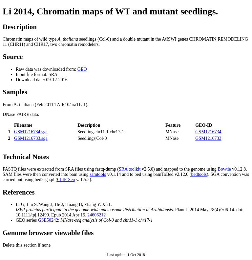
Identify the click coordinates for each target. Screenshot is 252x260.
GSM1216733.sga (31, 138)
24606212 (96, 215)
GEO (82, 69)
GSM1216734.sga (31, 131)
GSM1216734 (208, 131)
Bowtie (224, 169)
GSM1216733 (208, 138)
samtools (98, 174)
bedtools (199, 174)
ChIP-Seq (66, 179)
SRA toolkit (130, 169)
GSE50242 (48, 220)
